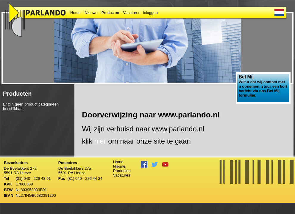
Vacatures (132, 12)
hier (100, 141)
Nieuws (91, 12)
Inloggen (150, 12)
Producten (110, 12)
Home (75, 12)
